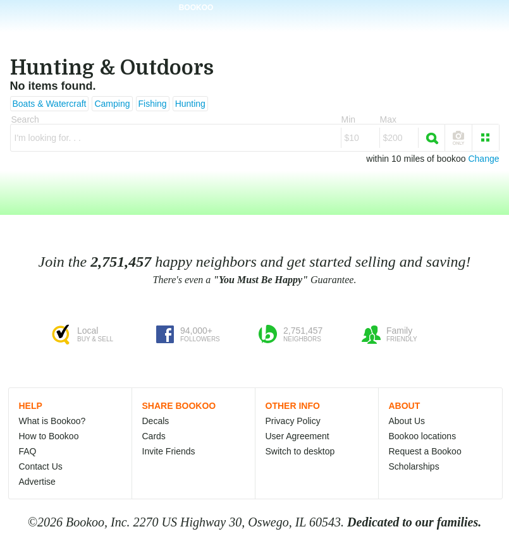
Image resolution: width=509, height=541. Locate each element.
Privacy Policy (293, 421)
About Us (407, 421)
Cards (154, 436)
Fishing (152, 104)
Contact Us (41, 466)
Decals (155, 421)
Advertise (37, 482)
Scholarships (414, 466)
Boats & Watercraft (50, 104)
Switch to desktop (300, 451)
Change (483, 159)
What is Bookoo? (52, 421)
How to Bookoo (49, 436)
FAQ (28, 451)
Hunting (190, 104)
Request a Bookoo (425, 451)
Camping (112, 104)
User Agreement (297, 436)
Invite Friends (168, 451)
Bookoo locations (423, 436)
